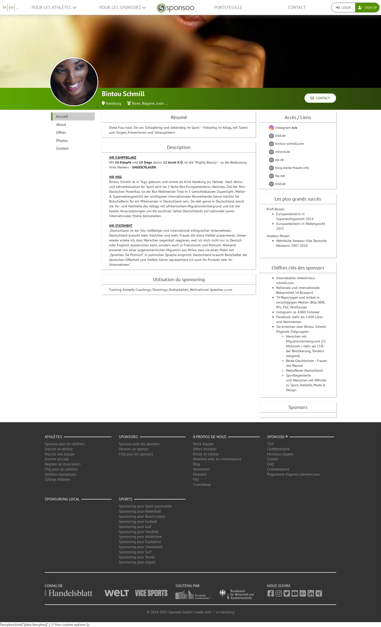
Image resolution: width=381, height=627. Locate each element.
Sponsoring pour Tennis (137, 557)
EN (11, 7)
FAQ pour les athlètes (61, 469)
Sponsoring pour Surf (135, 552)
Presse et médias (206, 454)
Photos (62, 140)
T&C (270, 444)
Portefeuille (228, 7)
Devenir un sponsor (134, 449)
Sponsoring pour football (138, 521)
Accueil (62, 116)
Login (343, 7)
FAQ (270, 464)
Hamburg (113, 103)
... (17, 7)
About (61, 124)
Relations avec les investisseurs (217, 459)
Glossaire (200, 474)
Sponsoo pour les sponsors (139, 444)
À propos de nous (209, 436)
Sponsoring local (62, 499)
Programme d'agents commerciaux (293, 474)
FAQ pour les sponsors (136, 454)
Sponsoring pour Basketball (140, 511)
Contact (297, 7)
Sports (125, 499)
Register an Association (62, 464)
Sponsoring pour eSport (137, 562)
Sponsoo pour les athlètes (65, 444)
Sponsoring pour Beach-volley (142, 516)
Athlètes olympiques (60, 474)
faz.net (277, 176)
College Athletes (57, 479)
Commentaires (278, 469)
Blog (196, 464)
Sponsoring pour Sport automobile (145, 506)
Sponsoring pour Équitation (140, 541)
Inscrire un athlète (59, 449)
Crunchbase (202, 484)
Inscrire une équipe (60, 454)
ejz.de (276, 159)
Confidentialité (278, 449)
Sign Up (367, 7)
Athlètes (53, 436)
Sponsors (128, 436)
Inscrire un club (57, 459)
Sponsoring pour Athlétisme (140, 536)
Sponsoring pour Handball (139, 531)
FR (4, 7)
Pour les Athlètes (54, 7)
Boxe (136, 103)
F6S (196, 479)
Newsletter (201, 469)
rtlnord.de (279, 151)
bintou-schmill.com (286, 143)
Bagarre (148, 103)
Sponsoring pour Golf (135, 526)
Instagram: (283, 127)
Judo (160, 103)
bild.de (277, 135)
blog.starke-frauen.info (289, 168)
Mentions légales (280, 454)
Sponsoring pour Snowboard (140, 546)
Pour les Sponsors (122, 7)
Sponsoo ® (277, 436)
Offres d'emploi (204, 449)
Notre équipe (203, 444)
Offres (61, 132)
